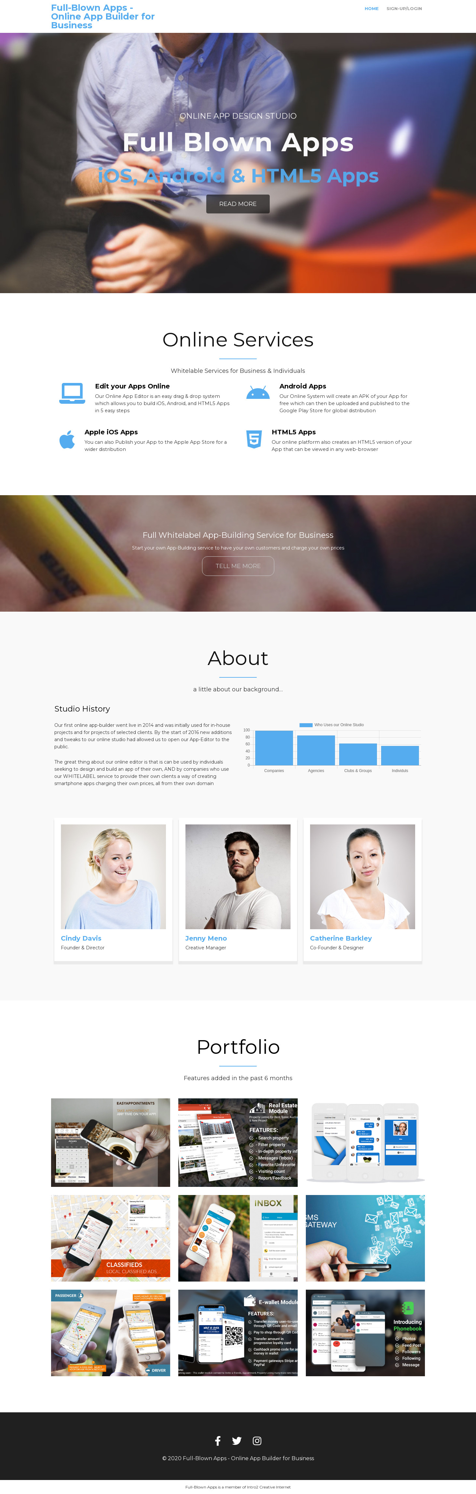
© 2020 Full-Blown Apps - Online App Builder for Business (238, 1458)
